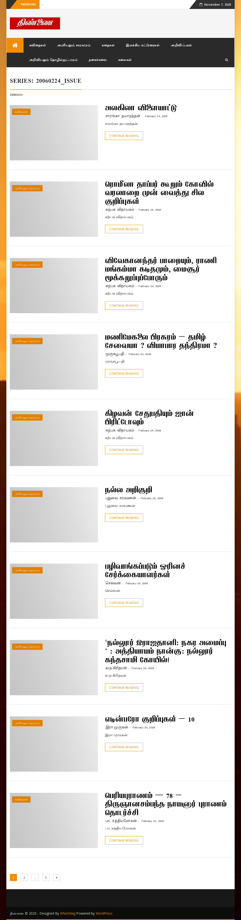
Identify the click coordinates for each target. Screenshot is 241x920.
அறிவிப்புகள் (181, 45)
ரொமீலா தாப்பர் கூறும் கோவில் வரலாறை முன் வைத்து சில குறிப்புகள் (159, 193)
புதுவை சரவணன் (120, 498)
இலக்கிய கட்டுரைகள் (143, 45)
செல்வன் (113, 583)
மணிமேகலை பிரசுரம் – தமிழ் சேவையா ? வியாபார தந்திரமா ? (161, 342)
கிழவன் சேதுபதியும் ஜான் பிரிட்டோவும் (149, 418)
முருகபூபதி (114, 353)
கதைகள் (108, 45)
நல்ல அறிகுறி (128, 491)
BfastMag (68, 913)
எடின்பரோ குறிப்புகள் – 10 (150, 720)
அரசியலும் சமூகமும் (73, 45)
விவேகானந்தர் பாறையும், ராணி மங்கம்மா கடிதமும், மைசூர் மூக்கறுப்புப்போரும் (161, 270)
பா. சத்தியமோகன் (121, 820)
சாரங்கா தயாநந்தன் (122, 116)
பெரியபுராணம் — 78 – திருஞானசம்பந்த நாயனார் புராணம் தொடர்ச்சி (166, 805)
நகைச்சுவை (98, 59)
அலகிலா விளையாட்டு (141, 108)
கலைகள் (125, 59)
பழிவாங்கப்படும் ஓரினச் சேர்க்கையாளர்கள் (145, 571)
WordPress (104, 913)
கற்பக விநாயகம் (119, 209)
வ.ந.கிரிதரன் (116, 668)
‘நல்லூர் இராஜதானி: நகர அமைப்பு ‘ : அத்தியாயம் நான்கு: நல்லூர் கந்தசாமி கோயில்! (165, 652)
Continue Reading (124, 136)
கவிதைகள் (37, 45)
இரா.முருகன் (116, 727)
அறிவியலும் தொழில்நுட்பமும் (53, 59)
